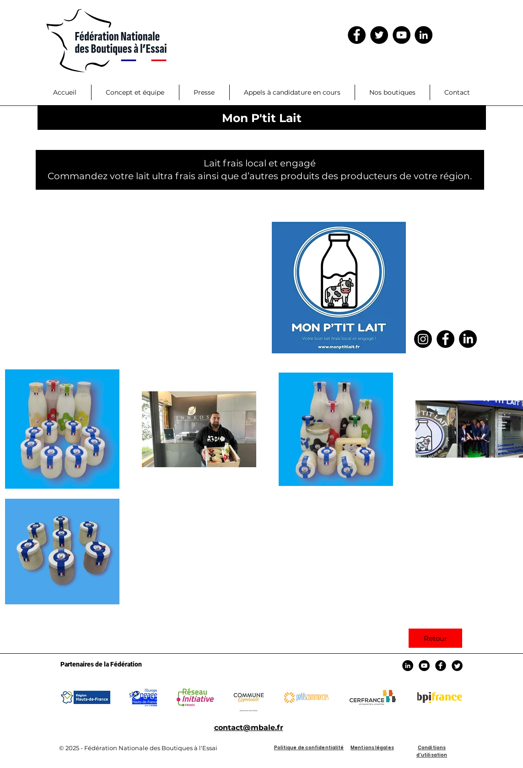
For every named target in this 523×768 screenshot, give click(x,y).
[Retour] (435, 638)
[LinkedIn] (423, 35)
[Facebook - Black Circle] (357, 35)
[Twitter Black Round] (457, 665)
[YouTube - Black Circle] (401, 35)
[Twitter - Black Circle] (379, 35)
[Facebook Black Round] (440, 665)
